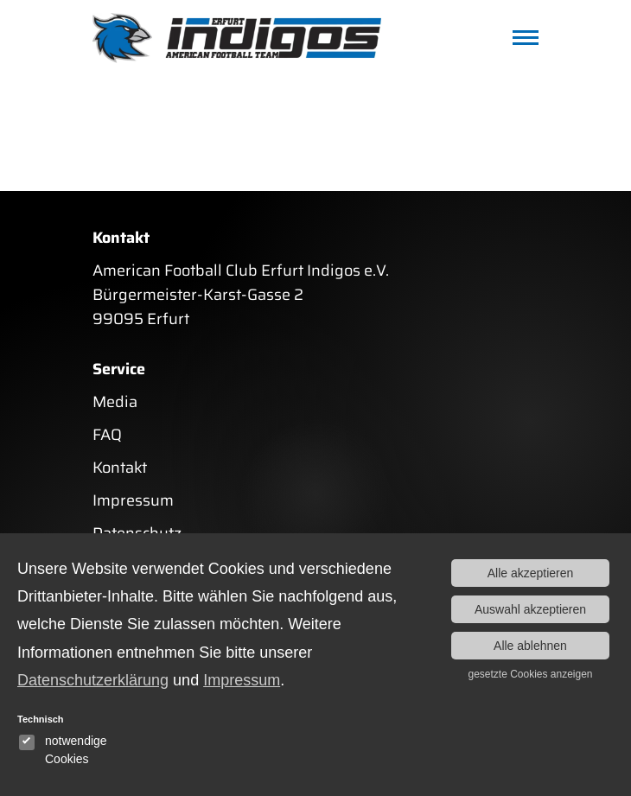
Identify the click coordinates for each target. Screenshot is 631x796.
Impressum (133, 500)
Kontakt (119, 467)
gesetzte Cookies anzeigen (530, 674)
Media (114, 402)
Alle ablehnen (530, 646)
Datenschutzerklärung (93, 680)
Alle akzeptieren (531, 573)
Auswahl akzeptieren (530, 609)
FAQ (107, 435)
